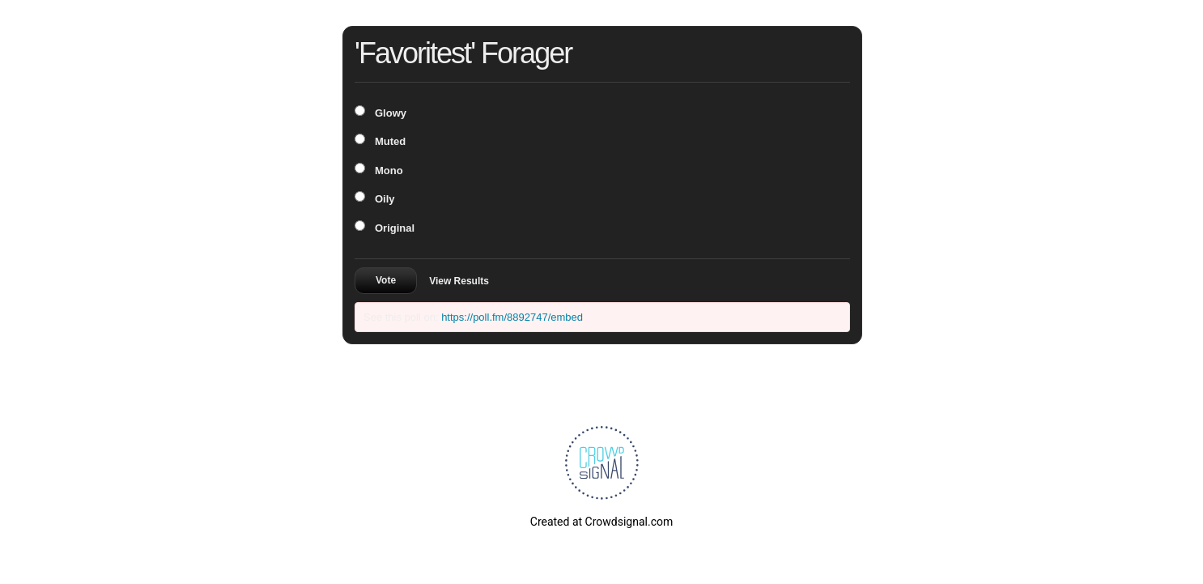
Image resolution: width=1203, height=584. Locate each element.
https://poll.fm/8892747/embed (512, 317)
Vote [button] (386, 280)
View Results (459, 281)
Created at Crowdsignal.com (601, 521)
